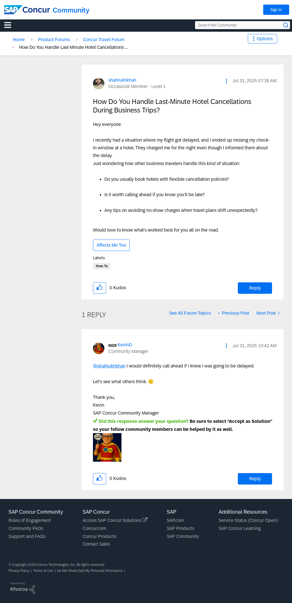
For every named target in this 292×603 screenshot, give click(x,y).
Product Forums (54, 39)
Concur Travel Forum (103, 39)
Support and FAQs (27, 536)
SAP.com (175, 520)
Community (71, 10)
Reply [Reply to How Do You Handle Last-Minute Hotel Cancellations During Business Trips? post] (255, 288)
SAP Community (183, 536)
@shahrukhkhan (109, 365)
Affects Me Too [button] (111, 245)
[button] (226, 81)
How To (102, 266)
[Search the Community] (242, 25)
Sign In (276, 9)
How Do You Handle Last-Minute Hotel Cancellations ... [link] (73, 47)
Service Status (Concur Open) (248, 520)
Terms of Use (43, 571)
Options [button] (265, 38)
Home (19, 39)
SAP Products (180, 528)
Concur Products (99, 536)
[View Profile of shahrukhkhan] (122, 80)
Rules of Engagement (30, 520)
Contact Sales (96, 544)
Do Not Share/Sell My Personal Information (90, 571)
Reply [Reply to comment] (255, 478)
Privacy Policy (19, 571)
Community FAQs (26, 528)
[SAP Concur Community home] (27, 9)
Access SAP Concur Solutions (115, 520)
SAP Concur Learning (240, 528)
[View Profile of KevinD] (124, 344)
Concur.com (94, 528)
